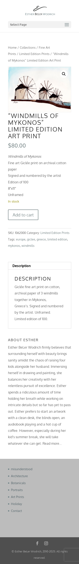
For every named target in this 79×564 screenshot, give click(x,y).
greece (41, 239)
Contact (16, 511)
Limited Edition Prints (34, 54)
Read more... (52, 443)
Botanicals (18, 483)
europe (20, 239)
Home (12, 47)
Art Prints (17, 497)
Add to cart (23, 215)
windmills (28, 245)
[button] (64, 74)
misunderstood (21, 469)
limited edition (57, 239)
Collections (28, 47)
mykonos (14, 245)
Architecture (19, 476)
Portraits (17, 490)
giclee (31, 239)
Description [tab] (21, 266)
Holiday (16, 504)
